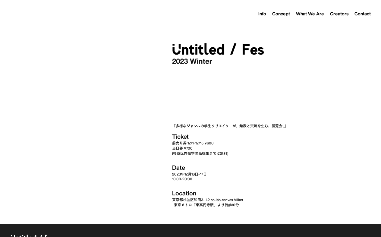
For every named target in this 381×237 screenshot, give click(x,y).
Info (262, 14)
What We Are (310, 14)
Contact (362, 14)
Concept (281, 14)
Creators (339, 14)
